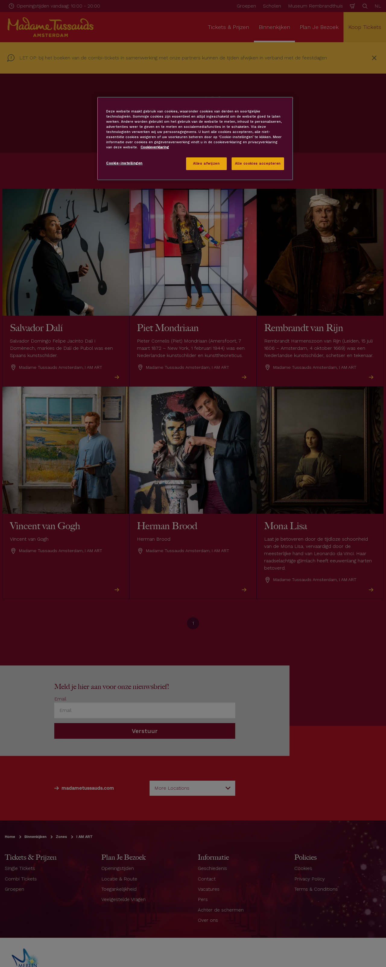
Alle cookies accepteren (258, 163)
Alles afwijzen (206, 163)
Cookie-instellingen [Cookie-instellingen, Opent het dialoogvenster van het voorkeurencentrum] (124, 163)
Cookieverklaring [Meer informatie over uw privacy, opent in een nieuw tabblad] (155, 147)
